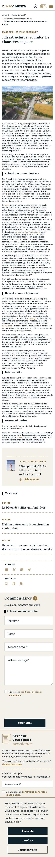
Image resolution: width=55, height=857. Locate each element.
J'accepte (27, 831)
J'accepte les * (23, 692)
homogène (7, 326)
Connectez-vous (12, 764)
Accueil (5, 15)
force (7, 205)
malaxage (31, 318)
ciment (18, 232)
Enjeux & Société (19, 15)
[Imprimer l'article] (13, 583)
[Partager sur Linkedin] (21, 569)
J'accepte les (24, 793)
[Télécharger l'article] (21, 583)
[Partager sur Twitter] (14, 569)
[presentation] (27, 707)
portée (19, 437)
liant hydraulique (32, 232)
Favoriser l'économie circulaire (18, 18)
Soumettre (25, 723)
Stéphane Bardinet (27, 32)
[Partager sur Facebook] (6, 569)
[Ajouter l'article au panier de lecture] (6, 583)
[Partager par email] (29, 569)
